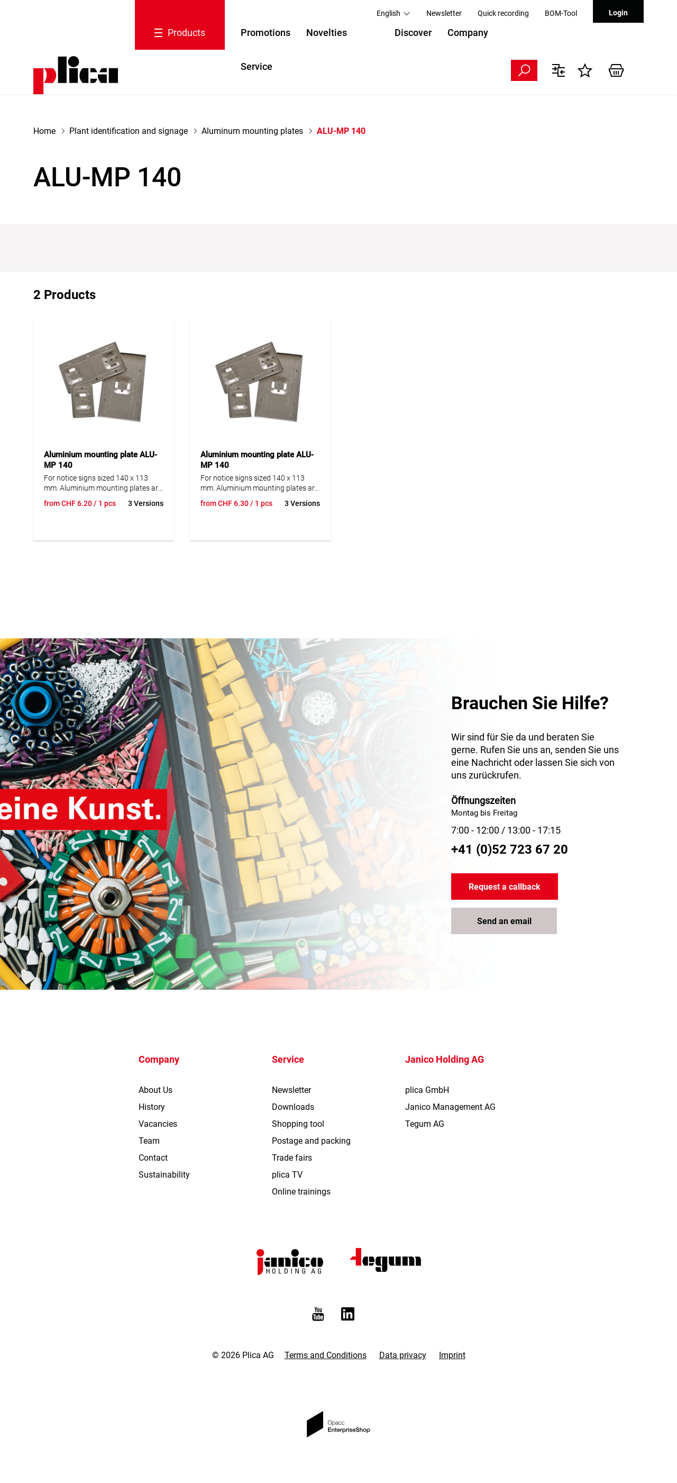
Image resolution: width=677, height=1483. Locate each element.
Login (618, 12)
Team (149, 1141)
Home (44, 131)
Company (467, 32)
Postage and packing (311, 1141)
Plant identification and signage (128, 131)
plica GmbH (427, 1090)
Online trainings (301, 1192)
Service (256, 66)
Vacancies (158, 1124)
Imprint (452, 1355)
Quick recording (503, 13)
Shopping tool (298, 1124)
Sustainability (164, 1175)
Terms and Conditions (326, 1355)
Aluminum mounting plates (252, 131)
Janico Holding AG (444, 1059)
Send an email (504, 921)
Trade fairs (292, 1158)
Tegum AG (424, 1124)
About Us (155, 1090)
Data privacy (402, 1355)
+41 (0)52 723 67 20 (509, 849)
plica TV (287, 1175)
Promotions (265, 32)
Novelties (326, 32)
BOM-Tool (561, 13)
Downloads (293, 1107)
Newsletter (444, 13)
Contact (153, 1158)
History (152, 1107)
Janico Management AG (450, 1107)
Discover (413, 32)
